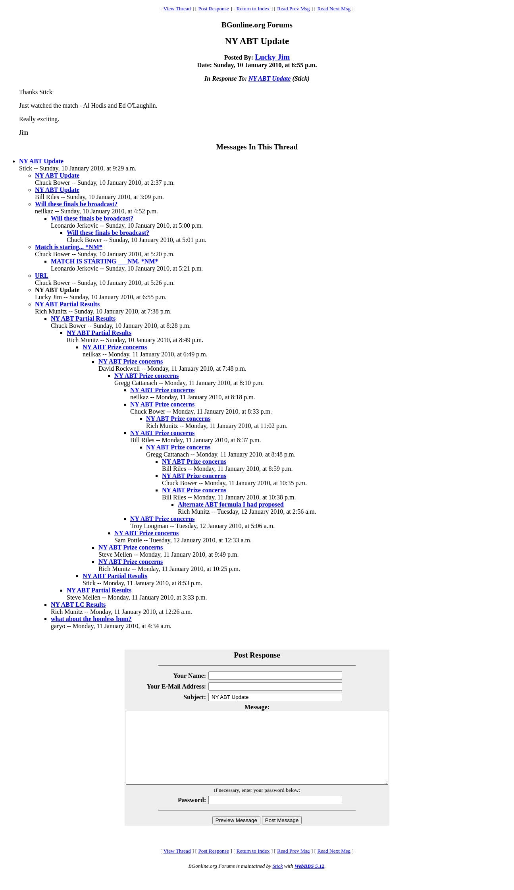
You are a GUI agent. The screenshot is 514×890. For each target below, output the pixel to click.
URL (41, 275)
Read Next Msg (333, 9)
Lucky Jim (272, 57)
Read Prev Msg (293, 9)
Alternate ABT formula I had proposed (231, 504)
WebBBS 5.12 (309, 880)
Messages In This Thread (257, 147)
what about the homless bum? (91, 618)
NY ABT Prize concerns (115, 347)
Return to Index (253, 9)
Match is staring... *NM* (68, 247)
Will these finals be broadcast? (76, 204)
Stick (277, 880)
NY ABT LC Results (78, 604)
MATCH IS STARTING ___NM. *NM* (104, 261)
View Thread (177, 9)
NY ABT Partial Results (67, 304)
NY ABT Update (269, 78)
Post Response (213, 9)
